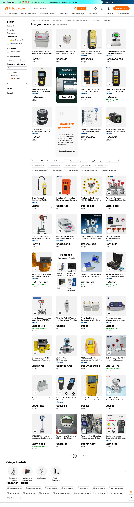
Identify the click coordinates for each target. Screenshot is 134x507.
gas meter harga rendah (56, 161)
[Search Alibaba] (52, 8)
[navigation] (17, 238)
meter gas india (51, 488)
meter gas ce (100, 166)
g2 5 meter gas (13, 493)
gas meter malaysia (116, 488)
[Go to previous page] (70, 456)
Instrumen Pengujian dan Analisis (77, 20)
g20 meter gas (56, 171)
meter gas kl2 (37, 161)
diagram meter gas (39, 171)
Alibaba (33, 20)
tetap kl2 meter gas (89, 171)
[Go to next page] (88, 456)
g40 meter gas (96, 161)
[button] (74, 8)
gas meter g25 (100, 493)
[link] (131, 486)
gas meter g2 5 (38, 166)
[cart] (102, 9)
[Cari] (81, 8)
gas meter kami (113, 161)
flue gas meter (70, 166)
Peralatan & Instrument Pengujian (50, 20)
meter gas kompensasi (61, 493)
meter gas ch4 (83, 488)
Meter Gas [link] (106, 20)
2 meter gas (44, 493)
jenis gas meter (13, 498)
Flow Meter (96, 20)
